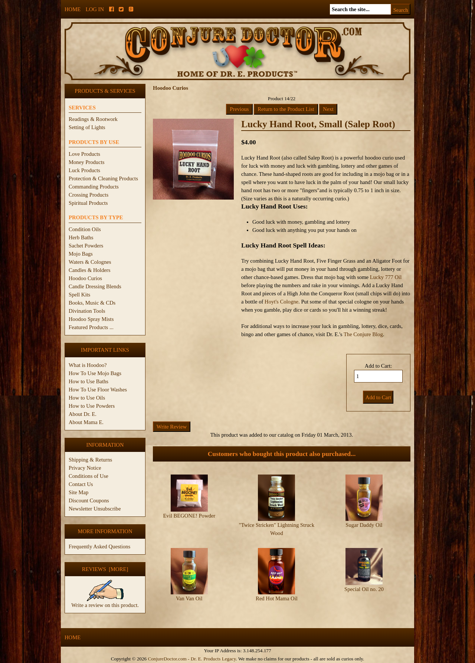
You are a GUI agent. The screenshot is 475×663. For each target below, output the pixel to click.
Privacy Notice (85, 468)
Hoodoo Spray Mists (91, 319)
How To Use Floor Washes (98, 390)
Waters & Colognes (90, 262)
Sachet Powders (86, 246)
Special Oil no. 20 (364, 589)
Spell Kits (79, 295)
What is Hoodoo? (88, 365)
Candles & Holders (89, 270)
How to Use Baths (88, 381)
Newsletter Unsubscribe (95, 509)
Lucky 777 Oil (386, 277)
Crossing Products (88, 195)
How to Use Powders (92, 406)
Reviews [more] (105, 569)
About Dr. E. (82, 414)
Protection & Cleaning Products (103, 178)
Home (73, 9)
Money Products (86, 162)
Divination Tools (87, 311)
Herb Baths (81, 237)
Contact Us (81, 484)
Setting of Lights (87, 127)
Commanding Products (94, 187)
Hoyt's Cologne (281, 302)
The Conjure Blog (363, 334)
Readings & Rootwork (93, 119)
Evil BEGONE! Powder (189, 516)
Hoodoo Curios (85, 278)
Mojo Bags (81, 254)
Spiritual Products (88, 203)
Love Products (84, 154)
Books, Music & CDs (92, 303)
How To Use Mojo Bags (95, 373)
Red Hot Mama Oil (277, 598)
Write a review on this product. (105, 602)
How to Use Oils (87, 398)
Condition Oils (85, 229)
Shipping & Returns (90, 460)
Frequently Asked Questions (99, 546)
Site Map (78, 492)
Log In (95, 9)
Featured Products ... (91, 327)
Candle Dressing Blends (95, 286)
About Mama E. (86, 422)
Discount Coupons (89, 500)
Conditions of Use (88, 476)
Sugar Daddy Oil (363, 525)
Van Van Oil (189, 598)
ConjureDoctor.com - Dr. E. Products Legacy (192, 659)
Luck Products (84, 170)
